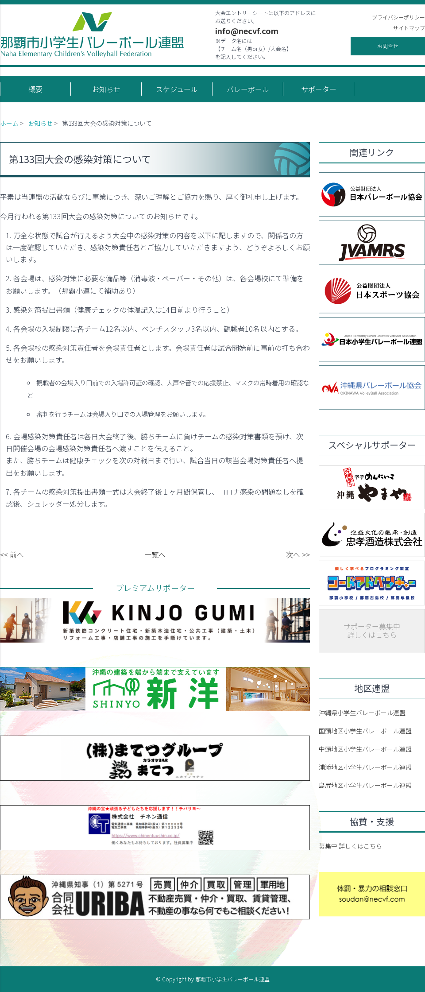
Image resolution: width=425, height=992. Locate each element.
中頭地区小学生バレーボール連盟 (365, 748)
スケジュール (177, 89)
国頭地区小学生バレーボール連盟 (365, 730)
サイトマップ (409, 27)
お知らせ (106, 89)
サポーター (318, 89)
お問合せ (387, 46)
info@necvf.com (246, 30)
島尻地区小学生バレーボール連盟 (365, 785)
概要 (35, 89)
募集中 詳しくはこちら (350, 845)
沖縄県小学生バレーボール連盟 (362, 712)
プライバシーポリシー (398, 17)
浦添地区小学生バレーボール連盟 (365, 767)
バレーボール (248, 89)
